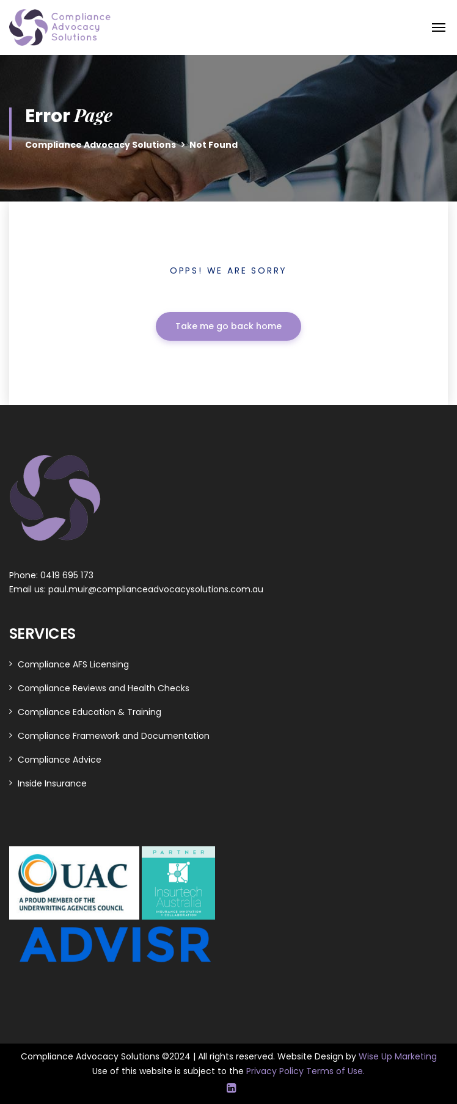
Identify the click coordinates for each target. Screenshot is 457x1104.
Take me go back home (228, 326)
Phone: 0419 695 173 (51, 575)
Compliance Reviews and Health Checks (103, 688)
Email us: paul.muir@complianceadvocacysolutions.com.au (136, 589)
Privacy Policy (276, 1071)
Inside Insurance (52, 783)
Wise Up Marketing (398, 1056)
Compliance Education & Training (89, 712)
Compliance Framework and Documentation (114, 736)
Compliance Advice (59, 760)
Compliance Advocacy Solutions (100, 145)
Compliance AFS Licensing (73, 664)
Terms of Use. (335, 1071)
